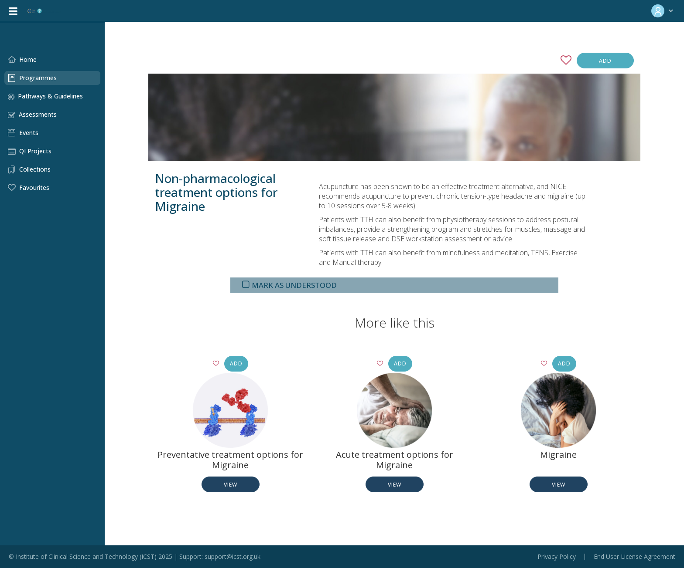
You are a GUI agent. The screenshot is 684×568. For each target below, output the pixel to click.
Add (605, 60)
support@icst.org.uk (232, 556)
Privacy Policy (556, 557)
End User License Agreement (634, 557)
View (230, 484)
